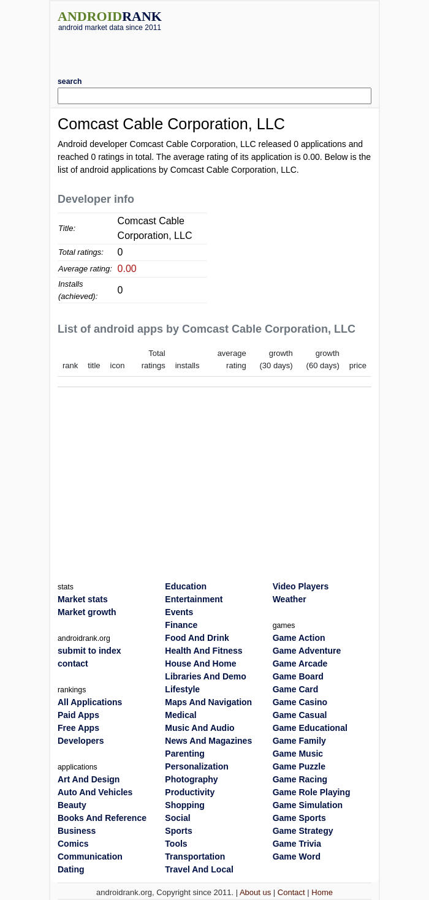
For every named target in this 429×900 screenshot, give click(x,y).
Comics (73, 844)
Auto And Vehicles (95, 792)
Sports (178, 831)
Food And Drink (197, 638)
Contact (291, 892)
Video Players (301, 586)
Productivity (189, 792)
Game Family (299, 741)
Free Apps (78, 728)
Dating (71, 869)
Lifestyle (182, 689)
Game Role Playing (312, 792)
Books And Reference (102, 818)
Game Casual (300, 715)
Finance (181, 625)
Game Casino (300, 702)
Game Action (299, 638)
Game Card (296, 689)
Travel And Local (199, 869)
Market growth (87, 612)
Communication (90, 856)
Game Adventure (307, 651)
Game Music (298, 753)
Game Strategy (303, 831)
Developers (81, 741)
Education (186, 586)
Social (177, 818)
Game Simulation (308, 805)
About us (255, 892)
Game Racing (300, 779)
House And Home (200, 663)
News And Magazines (208, 741)
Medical (180, 715)
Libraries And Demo (205, 676)
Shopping (185, 805)
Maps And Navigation (208, 702)
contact (73, 663)
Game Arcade (300, 663)
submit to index (89, 651)
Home (322, 892)
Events (179, 612)
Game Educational (310, 728)
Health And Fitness (203, 651)
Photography (191, 779)
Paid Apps (78, 715)
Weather (289, 599)
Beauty (72, 805)
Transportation (195, 856)
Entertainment (193, 599)
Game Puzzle (299, 766)
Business (77, 831)
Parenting (185, 753)
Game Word (297, 856)
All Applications (90, 702)
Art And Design (89, 779)
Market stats (83, 599)
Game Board (298, 676)
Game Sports (299, 818)
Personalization (196, 766)
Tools (176, 844)
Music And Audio (199, 728)
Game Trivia (297, 844)
